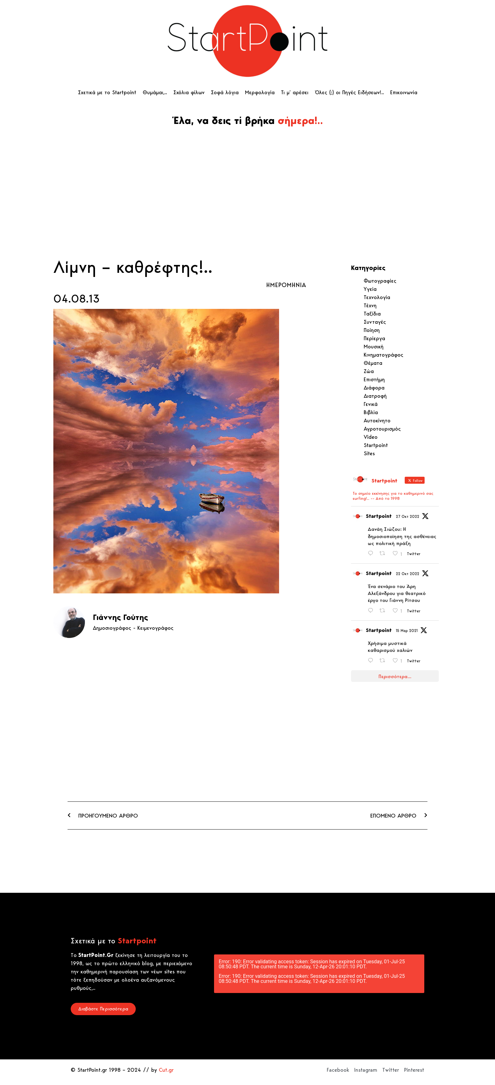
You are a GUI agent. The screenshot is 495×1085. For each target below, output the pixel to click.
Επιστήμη (374, 379)
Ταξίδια (372, 313)
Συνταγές (375, 322)
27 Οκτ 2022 (407, 516)
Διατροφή (375, 396)
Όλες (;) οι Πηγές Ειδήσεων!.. (349, 92)
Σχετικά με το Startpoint (107, 92)
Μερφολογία (260, 92)
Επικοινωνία (403, 92)
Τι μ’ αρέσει (294, 92)
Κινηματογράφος (383, 355)
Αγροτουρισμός (382, 429)
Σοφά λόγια (225, 92)
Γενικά (371, 404)
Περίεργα (374, 338)
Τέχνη (370, 305)
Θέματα (373, 363)
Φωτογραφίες (380, 281)
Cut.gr (166, 1070)
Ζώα (369, 371)
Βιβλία (371, 412)
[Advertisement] (247, 207)
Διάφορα (374, 387)
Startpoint (376, 445)
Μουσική (374, 346)
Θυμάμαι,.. (155, 92)
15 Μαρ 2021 (407, 630)
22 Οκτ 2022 (407, 573)
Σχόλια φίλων (189, 92)
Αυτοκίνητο (377, 420)
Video (371, 437)
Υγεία (370, 289)
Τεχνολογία (377, 297)
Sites (369, 453)
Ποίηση (372, 330)
